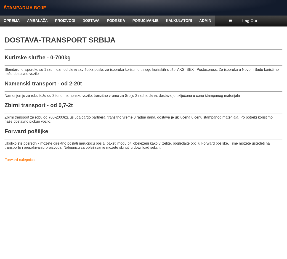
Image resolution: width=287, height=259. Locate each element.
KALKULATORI (179, 21)
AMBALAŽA (37, 21)
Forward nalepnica (20, 160)
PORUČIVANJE (146, 21)
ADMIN (205, 21)
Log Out (249, 21)
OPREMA (12, 21)
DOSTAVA (91, 21)
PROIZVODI (65, 21)
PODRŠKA (116, 21)
